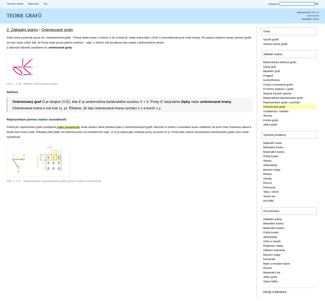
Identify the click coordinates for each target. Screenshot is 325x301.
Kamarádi (269, 259)
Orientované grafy (57, 30)
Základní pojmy (272, 54)
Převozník (269, 187)
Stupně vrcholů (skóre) (277, 93)
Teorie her (269, 196)
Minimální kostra (273, 147)
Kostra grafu (270, 120)
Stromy (267, 115)
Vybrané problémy (274, 134)
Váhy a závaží (272, 241)
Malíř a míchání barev (276, 263)
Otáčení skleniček (274, 250)
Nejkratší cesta (272, 142)
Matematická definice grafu (280, 62)
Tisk (45, 4)
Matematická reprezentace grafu (283, 97)
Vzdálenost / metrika (276, 111)
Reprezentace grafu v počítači (281, 102)
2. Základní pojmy (22, 30)
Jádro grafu (270, 124)
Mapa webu (33, 4)
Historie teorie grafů (275, 44)
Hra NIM (268, 200)
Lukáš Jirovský (313, 16)
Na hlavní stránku (15, 4)
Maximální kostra (273, 151)
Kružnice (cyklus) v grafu (278, 88)
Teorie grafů (15, 17)
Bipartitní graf (271, 71)
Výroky (267, 178)
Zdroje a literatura (274, 292)
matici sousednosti (68, 127)
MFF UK (315, 12)
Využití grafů (271, 39)
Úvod (266, 31)
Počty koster (271, 156)
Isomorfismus (271, 80)
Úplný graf (269, 66)
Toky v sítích (271, 191)
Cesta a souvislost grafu (278, 84)
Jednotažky (270, 165)
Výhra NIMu (270, 281)
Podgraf (268, 75)
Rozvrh (267, 182)
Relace (267, 174)
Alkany (267, 160)
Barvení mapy (271, 169)
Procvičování (271, 211)
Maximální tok (271, 272)
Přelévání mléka (273, 245)
